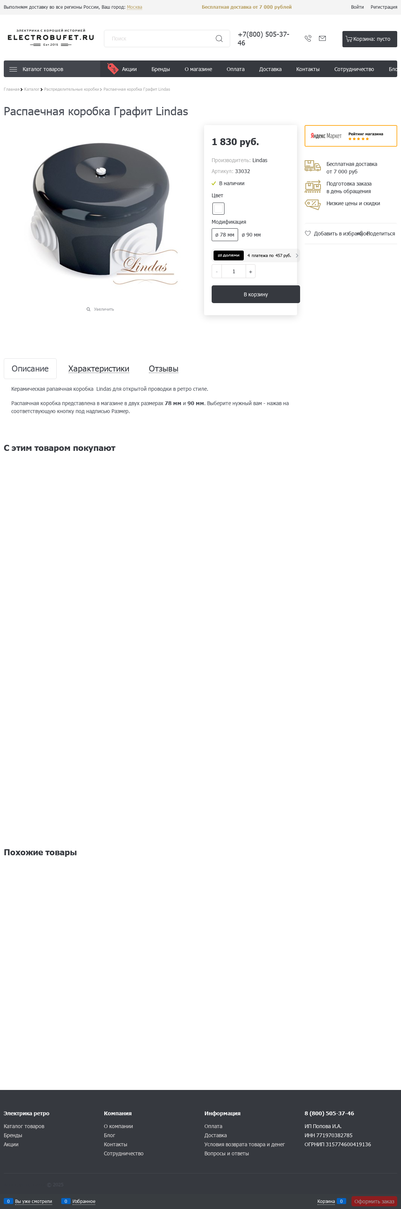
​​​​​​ (351, 144)
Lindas (259, 160)
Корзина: (371, 39)
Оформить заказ (374, 1201)
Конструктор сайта (24, 1184)
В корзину (256, 294)
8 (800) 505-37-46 (329, 1113)
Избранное (84, 1201)
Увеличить (104, 309)
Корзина (326, 1201)
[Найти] (219, 38)
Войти (357, 6)
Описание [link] (30, 368)
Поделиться (381, 233)
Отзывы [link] (163, 368)
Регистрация (384, 6)
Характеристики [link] (98, 368)
